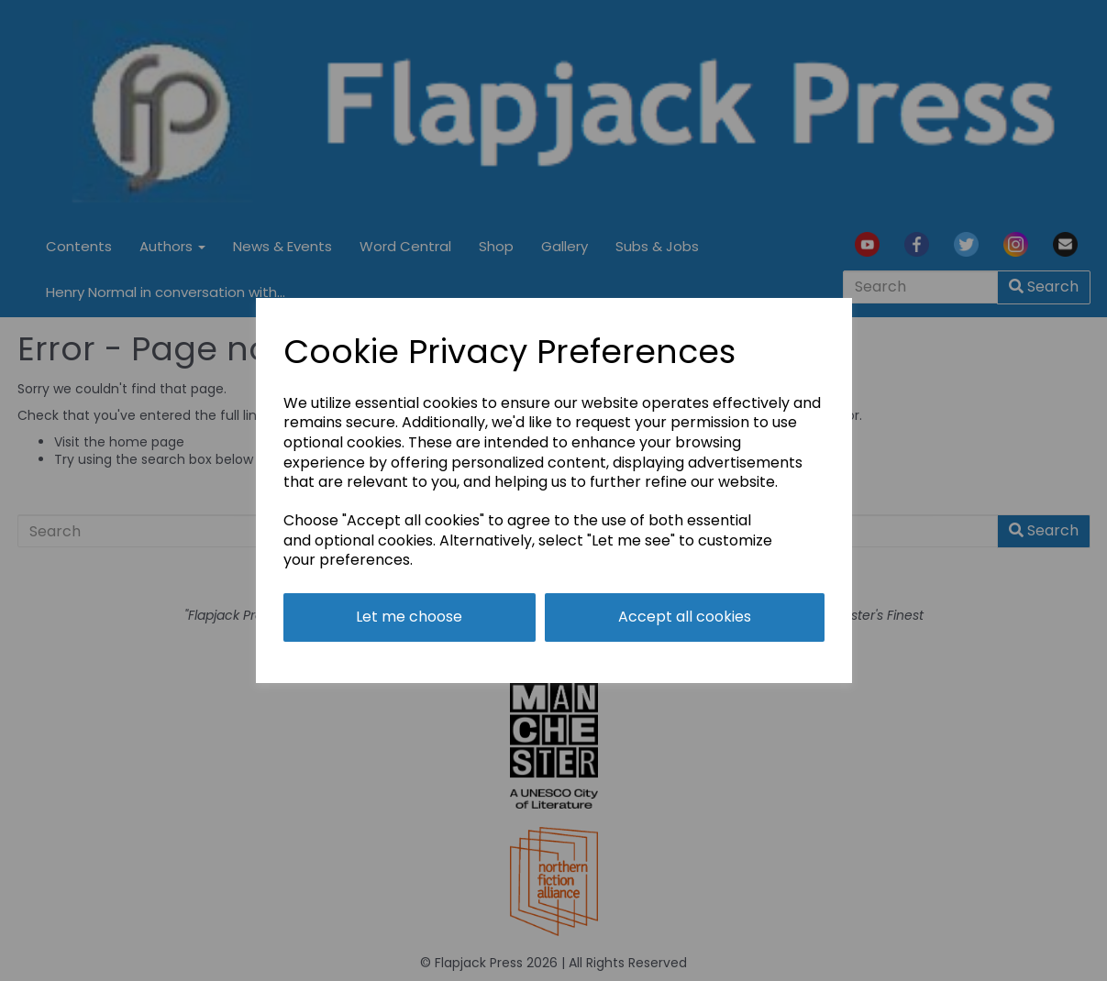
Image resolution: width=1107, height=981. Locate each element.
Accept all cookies (684, 616)
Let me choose (409, 616)
